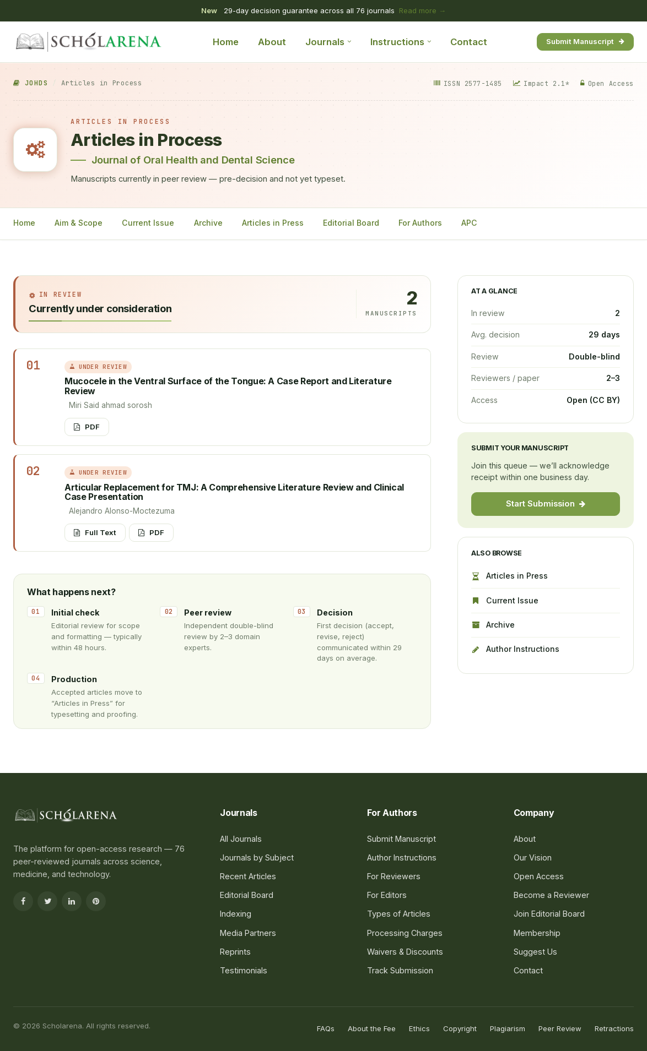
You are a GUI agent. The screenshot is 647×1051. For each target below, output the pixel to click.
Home (226, 41)
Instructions (400, 41)
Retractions (614, 1028)
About (272, 41)
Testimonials (243, 970)
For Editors (387, 895)
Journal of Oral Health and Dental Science (193, 160)
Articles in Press (273, 222)
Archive (208, 222)
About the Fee (372, 1028)
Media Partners (248, 933)
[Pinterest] (96, 901)
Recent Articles (248, 876)
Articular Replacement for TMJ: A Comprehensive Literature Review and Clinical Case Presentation (234, 492)
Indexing (235, 913)
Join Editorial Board (549, 913)
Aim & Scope (79, 222)
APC (469, 222)
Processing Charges (405, 933)
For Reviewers (393, 876)
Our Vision (533, 857)
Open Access (539, 876)
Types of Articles (398, 913)
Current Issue (148, 222)
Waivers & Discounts (405, 951)
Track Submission (400, 970)
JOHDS (30, 83)
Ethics (419, 1028)
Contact (468, 41)
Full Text (95, 532)
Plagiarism (507, 1028)
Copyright (460, 1028)
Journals (328, 41)
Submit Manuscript (585, 41)
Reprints (235, 951)
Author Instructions (515, 649)
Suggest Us (535, 951)
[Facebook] (23, 901)
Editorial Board (351, 222)
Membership (537, 933)
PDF (87, 426)
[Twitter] (47, 901)
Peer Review (559, 1028)
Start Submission (546, 504)
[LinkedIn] (72, 901)
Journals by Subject (257, 857)
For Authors (420, 222)
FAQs (326, 1028)
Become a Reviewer (551, 895)
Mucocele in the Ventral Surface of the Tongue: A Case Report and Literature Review (228, 385)
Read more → (422, 10)
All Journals (241, 838)
